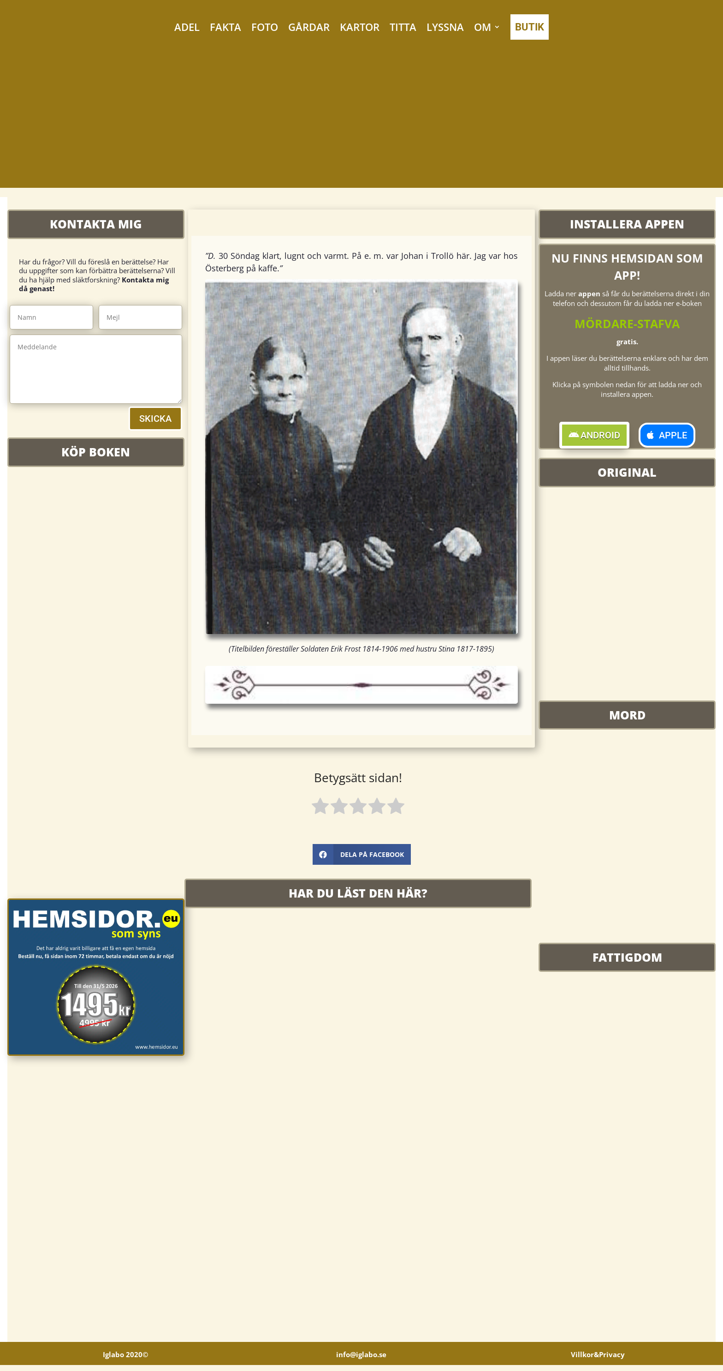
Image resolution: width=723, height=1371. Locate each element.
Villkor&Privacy (598, 1360)
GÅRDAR (309, 27)
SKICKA (155, 418)
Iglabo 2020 (125, 1360)
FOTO (264, 27)
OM (482, 27)
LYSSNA (445, 27)
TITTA (403, 27)
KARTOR (359, 27)
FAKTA (225, 27)
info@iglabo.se (361, 1360)
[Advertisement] (361, 123)
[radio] (320, 807)
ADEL (187, 27)
